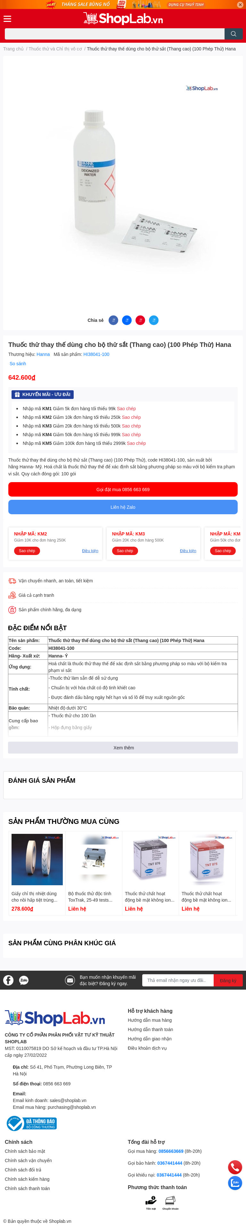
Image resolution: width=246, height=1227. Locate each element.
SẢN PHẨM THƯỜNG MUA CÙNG (63, 821)
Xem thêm (124, 747)
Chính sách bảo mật (25, 1151)
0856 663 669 (57, 1083)
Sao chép (126, 408)
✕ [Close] (240, 4)
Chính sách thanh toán (27, 1188)
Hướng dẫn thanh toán (150, 1029)
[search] (234, 34)
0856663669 (171, 1151)
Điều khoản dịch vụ (147, 1048)
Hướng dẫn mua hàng (150, 1020)
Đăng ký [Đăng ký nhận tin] (228, 980)
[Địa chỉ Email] (192, 980)
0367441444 (169, 1163)
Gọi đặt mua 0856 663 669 (123, 489)
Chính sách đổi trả (23, 1169)
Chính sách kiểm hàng (27, 1179)
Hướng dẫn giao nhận (150, 1038)
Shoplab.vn (60, 1221)
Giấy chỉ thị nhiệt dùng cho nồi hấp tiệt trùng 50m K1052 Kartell (34, 900)
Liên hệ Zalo (123, 507)
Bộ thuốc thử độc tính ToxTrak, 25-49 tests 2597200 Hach (89, 900)
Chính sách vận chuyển (28, 1160)
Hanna (44, 354)
